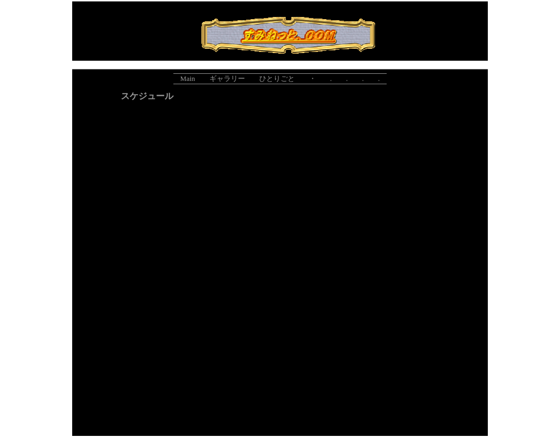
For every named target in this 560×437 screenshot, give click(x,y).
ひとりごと (277, 79)
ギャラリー (227, 79)
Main (187, 79)
